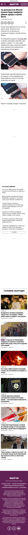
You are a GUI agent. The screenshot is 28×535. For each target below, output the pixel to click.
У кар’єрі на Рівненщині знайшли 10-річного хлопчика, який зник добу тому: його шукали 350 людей (14, 342)
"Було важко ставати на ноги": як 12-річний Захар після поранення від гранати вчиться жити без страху (13, 455)
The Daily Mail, (22, 39)
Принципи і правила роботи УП (10, 487)
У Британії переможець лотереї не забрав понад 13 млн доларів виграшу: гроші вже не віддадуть (13, 227)
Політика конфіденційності (19, 483)
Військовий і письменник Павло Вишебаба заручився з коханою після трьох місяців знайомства (12, 198)
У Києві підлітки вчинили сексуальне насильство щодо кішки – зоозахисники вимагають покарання (14, 398)
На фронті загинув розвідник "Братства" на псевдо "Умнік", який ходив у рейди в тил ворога (13, 213)
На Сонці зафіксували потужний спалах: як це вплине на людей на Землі (13, 191)
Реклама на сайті (6, 483)
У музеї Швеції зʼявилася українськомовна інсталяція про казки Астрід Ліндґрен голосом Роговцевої (12, 206)
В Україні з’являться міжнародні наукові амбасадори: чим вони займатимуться (12, 220)
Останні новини (8, 186)
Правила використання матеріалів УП (14, 485)
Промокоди (23, 487)
